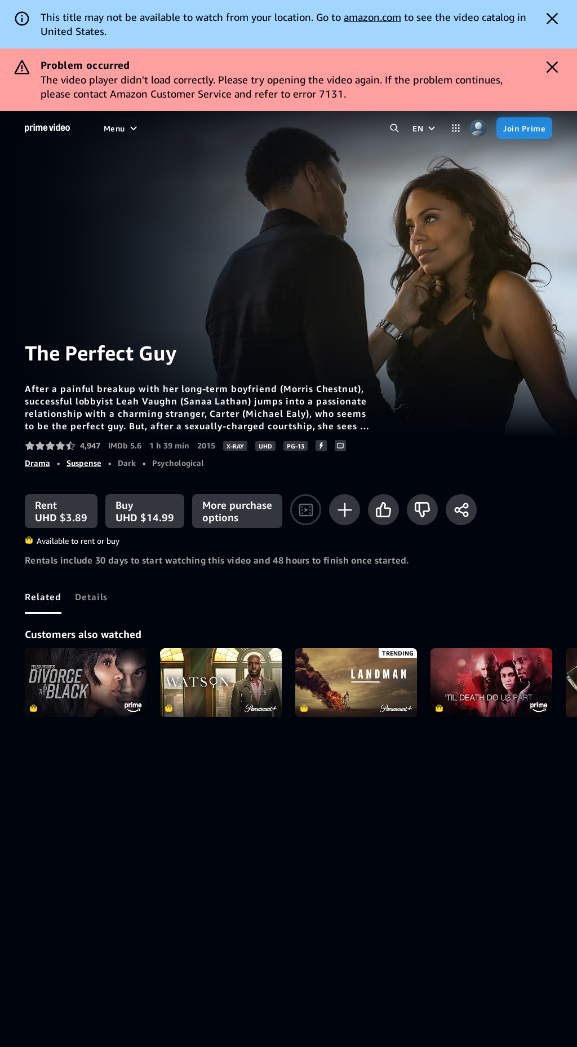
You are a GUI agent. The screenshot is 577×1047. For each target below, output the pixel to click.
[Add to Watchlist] (344, 509)
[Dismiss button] (552, 18)
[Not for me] (422, 509)
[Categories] (456, 128)
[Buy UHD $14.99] (144, 511)
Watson (221, 682)
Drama (37, 463)
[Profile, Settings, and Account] (478, 128)
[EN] (425, 128)
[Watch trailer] (305, 509)
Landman (356, 682)
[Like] (383, 509)
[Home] (47, 128)
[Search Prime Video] (394, 128)
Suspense (83, 463)
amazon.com (372, 17)
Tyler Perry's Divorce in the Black (86, 682)
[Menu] (122, 128)
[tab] (43, 597)
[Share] (461, 509)
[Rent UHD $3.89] (61, 511)
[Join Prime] (524, 128)
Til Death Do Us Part (491, 682)
